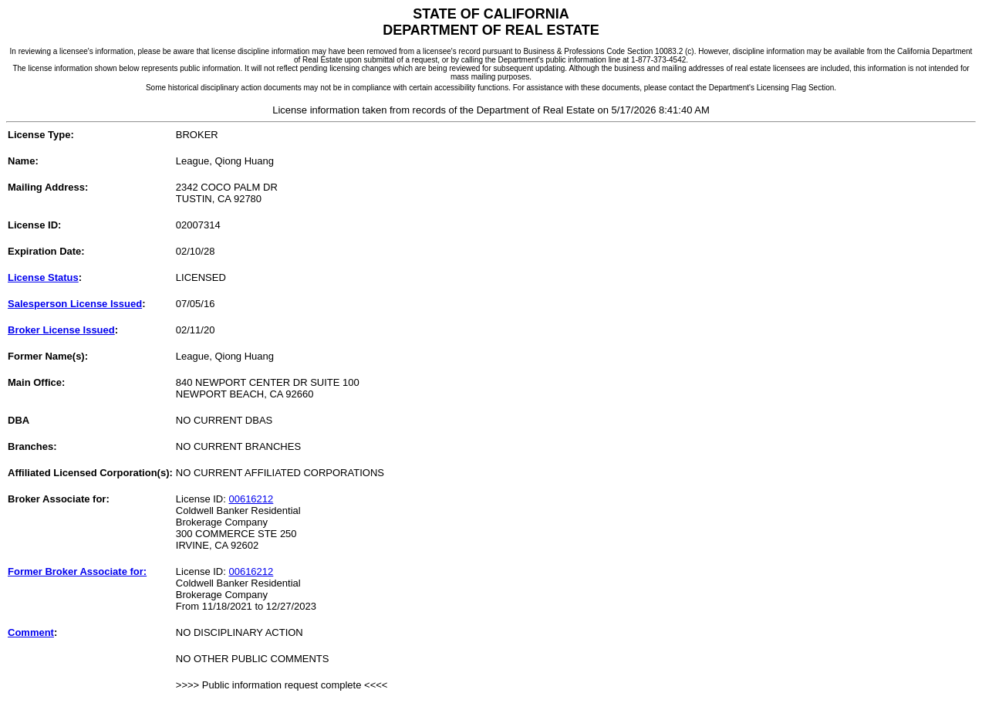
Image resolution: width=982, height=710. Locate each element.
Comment (31, 632)
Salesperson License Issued (75, 303)
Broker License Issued (61, 330)
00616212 (250, 499)
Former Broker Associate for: (77, 571)
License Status (43, 277)
